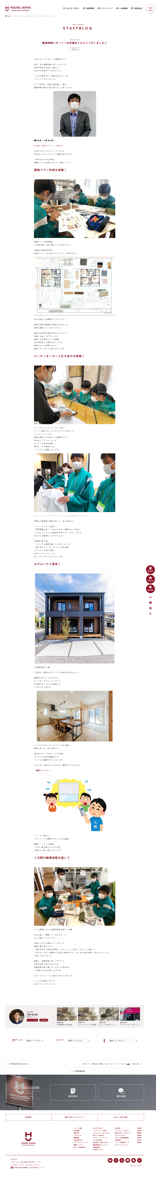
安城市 (139, 1135)
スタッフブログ (18, 16)
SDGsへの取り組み (121, 1117)
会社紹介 (28, 1117)
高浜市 (139, 1128)
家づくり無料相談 (79, 1147)
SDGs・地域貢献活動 (122, 1138)
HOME (9, 16)
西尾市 (139, 1138)
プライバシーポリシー (122, 1145)
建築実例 (88, 8)
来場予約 (150, 578)
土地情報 (122, 8)
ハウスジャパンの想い (100, 1130)
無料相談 (150, 588)
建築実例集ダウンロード (100, 1145)
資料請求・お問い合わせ (100, 1142)
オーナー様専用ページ (122, 1142)
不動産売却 (96, 1147)
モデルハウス (78, 1135)
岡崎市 (139, 1142)
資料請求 (150, 569)
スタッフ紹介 (32, 1020)
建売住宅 (136, 8)
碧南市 (139, 1133)
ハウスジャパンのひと (122, 1130)
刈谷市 (139, 1130)
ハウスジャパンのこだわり (101, 1133)
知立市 (139, 1140)
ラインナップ (105, 8)
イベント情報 (78, 1128)
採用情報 (118, 1140)
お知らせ (75, 49)
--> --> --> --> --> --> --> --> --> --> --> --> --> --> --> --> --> (78, 1041)
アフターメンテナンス (100, 1138)
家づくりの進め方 (98, 1135)
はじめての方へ (71, 8)
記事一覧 (44, 1020)
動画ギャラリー (79, 1145)
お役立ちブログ (98, 1150)
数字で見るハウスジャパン (74, 1117)
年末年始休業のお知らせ (19, 1064)
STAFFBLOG (80, 1071)
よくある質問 (97, 1140)
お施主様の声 (78, 1140)
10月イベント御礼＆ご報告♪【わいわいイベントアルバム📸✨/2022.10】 (111, 1064)
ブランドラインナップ (81, 1142)
